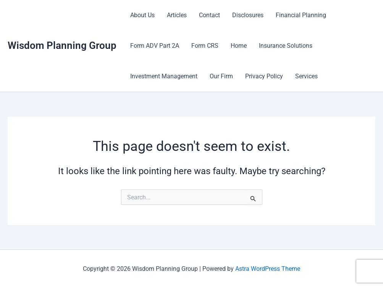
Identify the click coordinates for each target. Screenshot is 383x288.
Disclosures (247, 15)
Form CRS (204, 45)
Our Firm (221, 76)
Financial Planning (301, 15)
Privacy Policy (264, 76)
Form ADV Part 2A (154, 45)
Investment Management (163, 76)
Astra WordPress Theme (267, 268)
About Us (142, 15)
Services (306, 76)
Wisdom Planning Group (62, 45)
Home (239, 45)
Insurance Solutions (285, 45)
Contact (209, 15)
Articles (177, 15)
